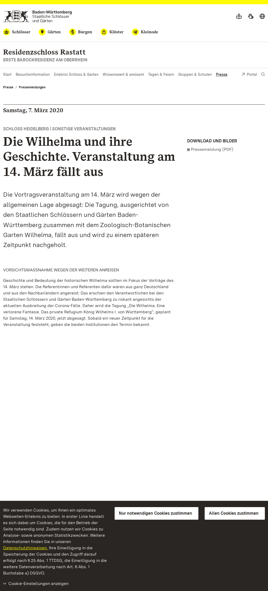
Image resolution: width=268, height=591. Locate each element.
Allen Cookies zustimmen (234, 513)
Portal (249, 75)
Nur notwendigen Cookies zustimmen (155, 513)
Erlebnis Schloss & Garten (76, 74)
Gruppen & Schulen (195, 74)
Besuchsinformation (33, 74)
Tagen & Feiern (161, 74)
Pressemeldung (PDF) (212, 149)
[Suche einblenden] (263, 74)
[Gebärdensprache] (250, 17)
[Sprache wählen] (262, 17)
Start (7, 74)
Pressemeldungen (32, 87)
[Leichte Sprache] (239, 17)
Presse (221, 74)
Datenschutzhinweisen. (25, 547)
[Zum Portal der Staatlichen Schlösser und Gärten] (37, 16)
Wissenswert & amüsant (123, 74)
